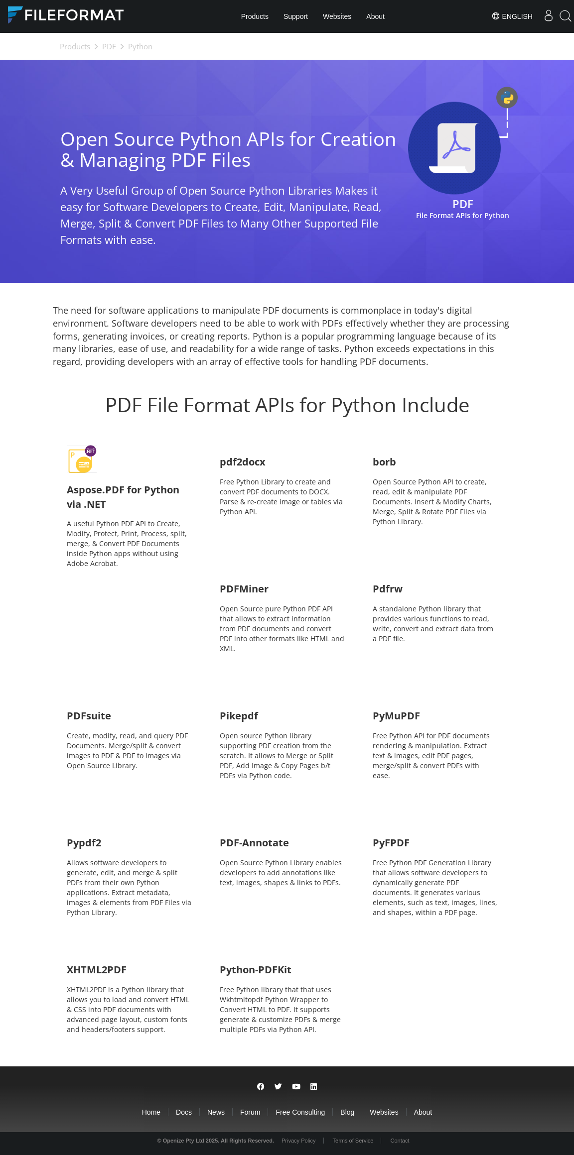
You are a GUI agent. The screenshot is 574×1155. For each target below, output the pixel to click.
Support (296, 16)
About (375, 16)
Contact (400, 1141)
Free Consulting (300, 1112)
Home (151, 1112)
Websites (337, 16)
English (512, 15)
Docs (184, 1112)
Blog (347, 1112)
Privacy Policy (298, 1141)
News (216, 1112)
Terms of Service (353, 1141)
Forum (250, 1112)
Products (255, 16)
